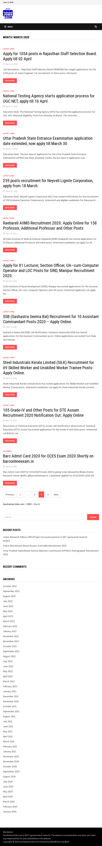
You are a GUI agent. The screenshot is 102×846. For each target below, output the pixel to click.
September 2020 (11, 771)
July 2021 (7, 721)
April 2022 (8, 676)
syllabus (7, 451)
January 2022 (9, 691)
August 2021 (9, 716)
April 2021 (8, 736)
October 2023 (10, 586)
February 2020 (10, 806)
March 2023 (9, 621)
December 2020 (11, 756)
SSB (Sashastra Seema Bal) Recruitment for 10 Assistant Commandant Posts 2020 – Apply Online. (51, 319)
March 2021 (9, 741)
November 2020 (11, 761)
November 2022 (11, 641)
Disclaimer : (8, 832)
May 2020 (8, 791)
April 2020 (8, 796)
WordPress (55, 841)
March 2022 (9, 681)
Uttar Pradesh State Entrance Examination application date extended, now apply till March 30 (48, 141)
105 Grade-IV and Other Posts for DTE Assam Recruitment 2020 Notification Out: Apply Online (43, 412)
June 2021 (8, 726)
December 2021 (11, 696)
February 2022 (10, 686)
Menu (8, 26)
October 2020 (10, 766)
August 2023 (9, 596)
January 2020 (9, 811)
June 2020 (8, 786)
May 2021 (8, 731)
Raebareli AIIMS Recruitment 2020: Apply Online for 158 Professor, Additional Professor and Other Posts (50, 225)
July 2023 (7, 601)
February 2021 (10, 746)
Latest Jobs (8, 49)
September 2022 (11, 651)
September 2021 (11, 711)
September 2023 (11, 591)
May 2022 (8, 671)
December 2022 (11, 636)
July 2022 (7, 661)
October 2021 (10, 706)
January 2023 (9, 631)
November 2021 (11, 701)
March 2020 (9, 801)
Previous (9, 494)
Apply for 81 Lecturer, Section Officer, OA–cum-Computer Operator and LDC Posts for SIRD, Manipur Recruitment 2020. (51, 270)
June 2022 (8, 666)
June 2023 (8, 606)
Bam (67, 841)
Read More (10, 80)
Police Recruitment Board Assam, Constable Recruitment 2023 (34, 545)
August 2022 (9, 656)
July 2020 (7, 781)
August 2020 (9, 776)
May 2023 (8, 611)
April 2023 (8, 616)
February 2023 (10, 626)
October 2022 (10, 646)
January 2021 (9, 751)
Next (56, 494)
